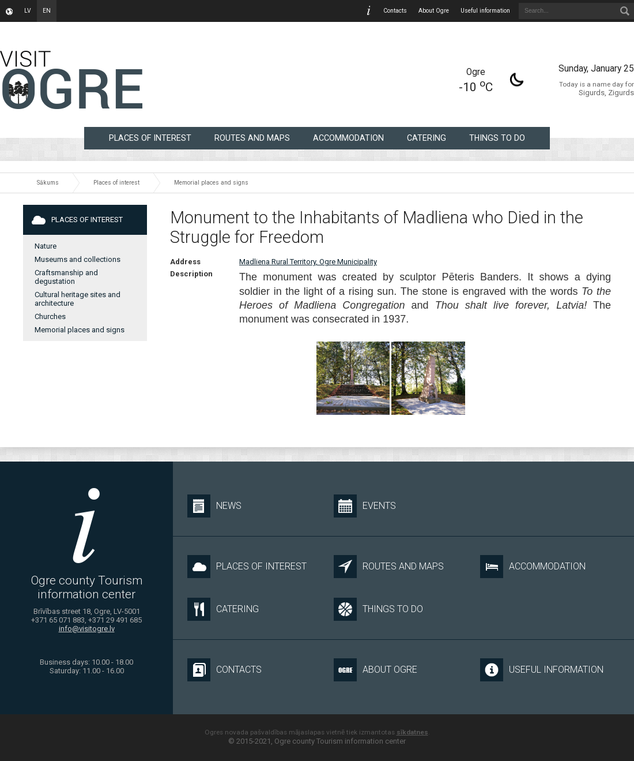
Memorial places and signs (211, 182)
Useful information (485, 10)
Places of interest (150, 138)
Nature (45, 246)
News (214, 506)
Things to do (497, 138)
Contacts (395, 10)
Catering (426, 138)
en (47, 10)
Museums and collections (77, 259)
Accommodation (348, 138)
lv (27, 10)
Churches (50, 316)
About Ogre (433, 10)
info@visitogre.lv (87, 628)
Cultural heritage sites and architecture (77, 299)
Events (365, 506)
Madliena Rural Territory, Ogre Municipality (308, 261)
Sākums (48, 182)
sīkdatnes (412, 732)
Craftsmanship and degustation (66, 277)
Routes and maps (252, 138)
